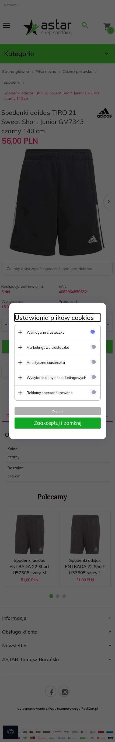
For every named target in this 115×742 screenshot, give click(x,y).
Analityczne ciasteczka (46, 362)
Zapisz (57, 411)
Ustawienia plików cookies (54, 318)
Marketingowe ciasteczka (48, 347)
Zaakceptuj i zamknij (57, 423)
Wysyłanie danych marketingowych (56, 377)
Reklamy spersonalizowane (50, 393)
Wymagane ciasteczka (46, 332)
